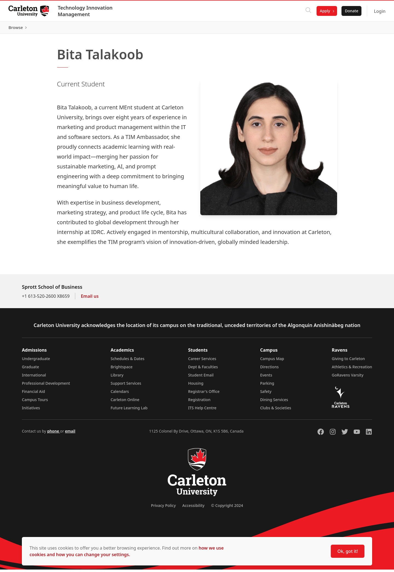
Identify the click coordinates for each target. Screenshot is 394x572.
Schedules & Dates (127, 361)
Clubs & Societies (275, 410)
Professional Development (46, 385)
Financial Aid (33, 393)
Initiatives (31, 410)
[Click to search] (308, 11)
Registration (199, 402)
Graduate (30, 369)
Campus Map (272, 361)
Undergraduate (36, 361)
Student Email (201, 377)
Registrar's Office (204, 393)
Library (117, 377)
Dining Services (274, 402)
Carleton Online (125, 402)
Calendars (120, 393)
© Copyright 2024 (227, 507)
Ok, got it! (347, 551)
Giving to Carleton (348, 361)
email (70, 433)
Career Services (202, 361)
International (34, 377)
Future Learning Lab (129, 410)
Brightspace (121, 369)
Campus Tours (35, 402)
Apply (325, 10)
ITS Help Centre (202, 410)
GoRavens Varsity (348, 377)
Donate (351, 10)
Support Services (126, 385)
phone (53, 433)
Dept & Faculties (203, 369)
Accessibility (193, 507)
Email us (90, 299)
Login (379, 11)
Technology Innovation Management (85, 10)
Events (266, 377)
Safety (266, 393)
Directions (269, 369)
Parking (267, 385)
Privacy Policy (163, 507)
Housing (196, 385)
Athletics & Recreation (352, 369)
